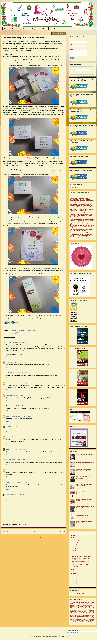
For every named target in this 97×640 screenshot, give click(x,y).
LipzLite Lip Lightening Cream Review (85, 462)
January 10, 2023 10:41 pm (23, 416)
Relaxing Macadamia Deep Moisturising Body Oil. (42, 268)
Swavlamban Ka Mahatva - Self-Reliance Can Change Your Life (83, 470)
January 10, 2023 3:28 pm (21, 383)
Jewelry (71, 609)
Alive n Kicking (84, 615)
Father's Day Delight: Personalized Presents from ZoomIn (84, 522)
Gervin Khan (10, 383)
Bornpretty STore (90, 606)
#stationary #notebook (81, 619)
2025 (72, 535)
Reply (7, 357)
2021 (72, 571)
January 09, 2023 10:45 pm (19, 342)
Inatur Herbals (73, 620)
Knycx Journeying (74, 233)
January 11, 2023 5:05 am (20, 449)
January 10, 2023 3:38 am (19, 362)
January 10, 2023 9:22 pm (18, 405)
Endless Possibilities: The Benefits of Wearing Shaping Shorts (84, 514)
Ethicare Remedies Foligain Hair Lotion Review (83, 477)
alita (7, 395)
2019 (72, 575)
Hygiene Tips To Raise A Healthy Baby (81, 556)
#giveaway (91, 602)
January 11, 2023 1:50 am (18, 426)
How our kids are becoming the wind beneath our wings (84, 485)
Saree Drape (81, 617)
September (75, 544)
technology (72, 606)
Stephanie (9, 362)
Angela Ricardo (10, 482)
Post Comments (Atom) (37, 537)
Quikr (79, 620)
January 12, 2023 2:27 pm (22, 482)
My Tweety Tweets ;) (74, 187)
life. (93, 614)
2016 (72, 581)
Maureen (8, 342)
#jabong (71, 621)
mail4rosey (72, 213)
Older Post (61, 531)
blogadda (80, 606)
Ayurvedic (72, 616)
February (75, 552)
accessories (83, 614)
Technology (31, 29)
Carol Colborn (73, 209)
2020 (72, 573)
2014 (72, 585)
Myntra (87, 616)
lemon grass (90, 620)
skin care (72, 605)
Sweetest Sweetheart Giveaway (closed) (83, 492)
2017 (72, 579)
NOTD (84, 610)
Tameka (72, 204)
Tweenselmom (10, 372)
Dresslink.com (84, 621)
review (72, 602)
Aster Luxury (86, 609)
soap (81, 607)
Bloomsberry (77, 621)
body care (78, 611)
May (74, 550)
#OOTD (78, 605)
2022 (72, 569)
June (74, 548)
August (74, 546)
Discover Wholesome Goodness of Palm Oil (84, 500)
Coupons (91, 619)
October (75, 542)
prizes (90, 605)
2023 (72, 539)
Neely (7, 494)
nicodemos (54, 636)
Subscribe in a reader (72, 632)
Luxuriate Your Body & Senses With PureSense (80, 562)
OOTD (22, 29)
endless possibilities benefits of (79, 199)
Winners (72, 611)
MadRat (91, 621)
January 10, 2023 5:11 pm (16, 395)
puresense (28, 333)
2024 (72, 537)
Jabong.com (75, 607)
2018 (72, 577)
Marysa (8, 426)
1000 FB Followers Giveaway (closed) (85, 454)
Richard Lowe (73, 226)
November (75, 540)
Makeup (86, 607)
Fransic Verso (10, 470)
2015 (72, 583)
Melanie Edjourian (11, 437)
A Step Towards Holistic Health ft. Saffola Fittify (80, 565)
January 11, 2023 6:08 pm (18, 459)
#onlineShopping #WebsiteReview (16, 333)
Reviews (14, 29)
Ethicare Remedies (76, 603)
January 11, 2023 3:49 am (24, 437)
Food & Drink (43, 29)
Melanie (8, 459)
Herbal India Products (88, 612)
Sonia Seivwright (11, 416)
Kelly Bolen (9, 449)
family (89, 614)
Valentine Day (78, 609)
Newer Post (6, 531)
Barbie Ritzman (73, 219)
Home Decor (54, 29)
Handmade (78, 612)
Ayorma (91, 615)
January (75, 554)
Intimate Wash (80, 616)
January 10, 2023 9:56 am (22, 372)
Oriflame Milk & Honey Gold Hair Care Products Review (85, 507)
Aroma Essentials (88, 603)
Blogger (67, 636)
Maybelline (72, 614)
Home (6, 29)
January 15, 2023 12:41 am (17, 494)
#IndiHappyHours (75, 615)
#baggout (72, 619)
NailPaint (90, 610)
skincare (34, 333)
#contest (85, 605)
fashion (91, 607)
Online (78, 614)
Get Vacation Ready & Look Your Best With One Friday (81, 559)
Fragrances (77, 610)
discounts (84, 620)
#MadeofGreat (90, 617)
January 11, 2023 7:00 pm (21, 470)
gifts (85, 611)
